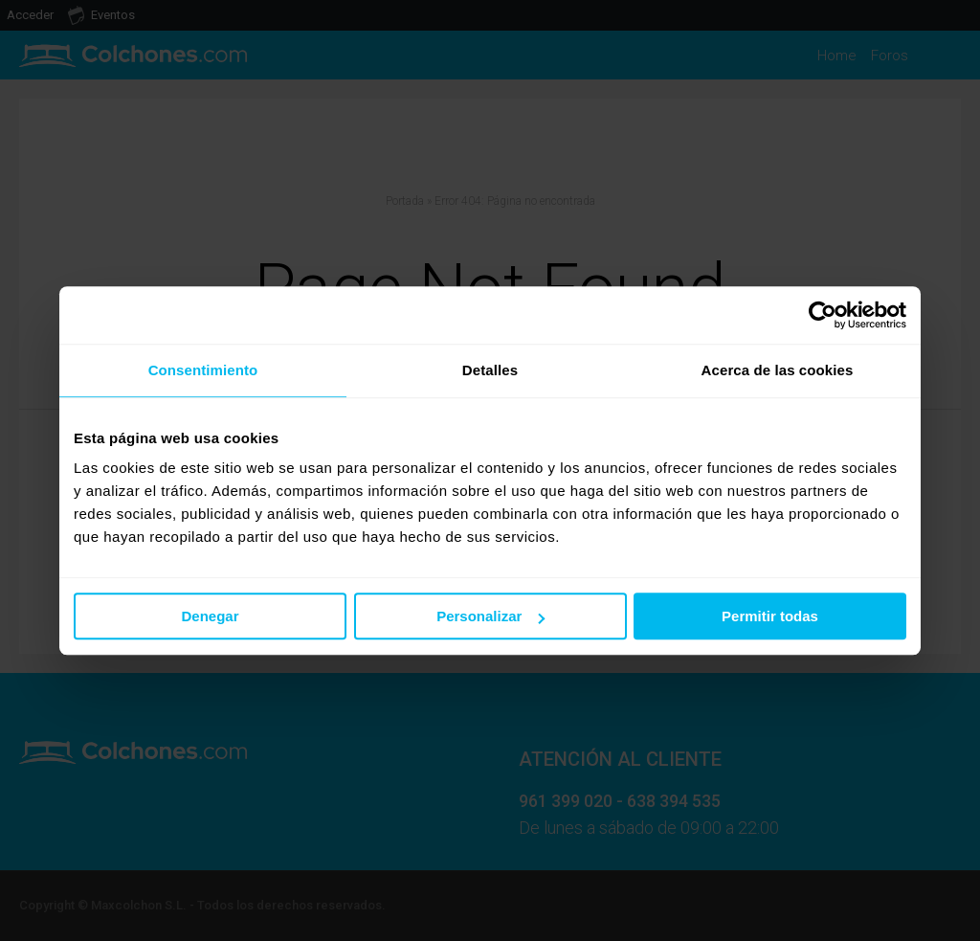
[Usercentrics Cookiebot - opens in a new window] (822, 315)
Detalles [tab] (490, 370)
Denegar (209, 616)
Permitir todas (770, 616)
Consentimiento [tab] (203, 370)
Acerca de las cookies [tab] (778, 370)
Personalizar (490, 616)
